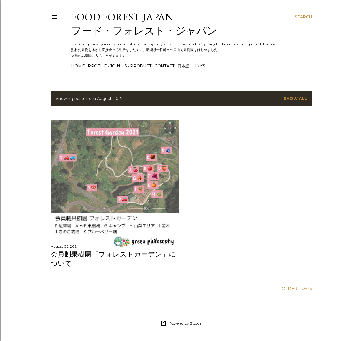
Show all (295, 98)
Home (78, 66)
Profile (97, 66)
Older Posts (297, 288)
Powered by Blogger (181, 323)
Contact (164, 66)
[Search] (303, 17)
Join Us (118, 66)
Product (140, 66)
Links (199, 66)
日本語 (183, 66)
